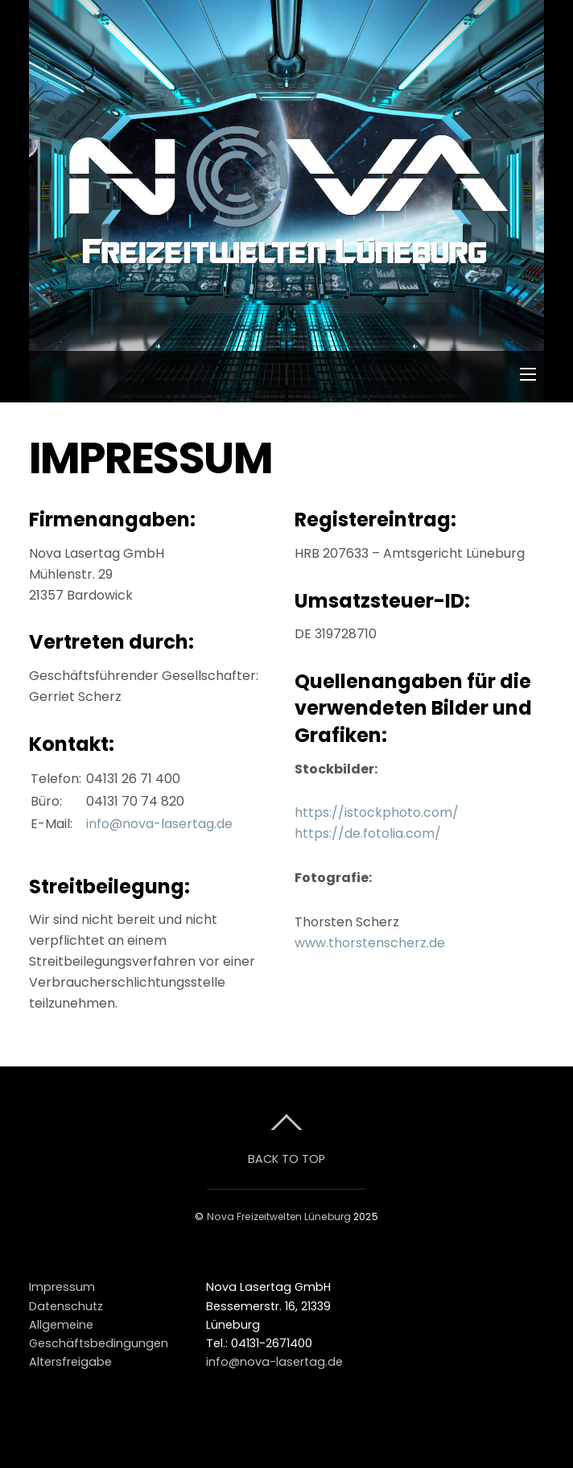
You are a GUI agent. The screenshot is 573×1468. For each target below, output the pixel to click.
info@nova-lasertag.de (159, 823)
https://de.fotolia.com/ (368, 833)
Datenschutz (66, 1306)
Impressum (62, 1287)
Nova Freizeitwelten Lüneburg (279, 1216)
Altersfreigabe (70, 1362)
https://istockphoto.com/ (377, 812)
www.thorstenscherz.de (370, 943)
